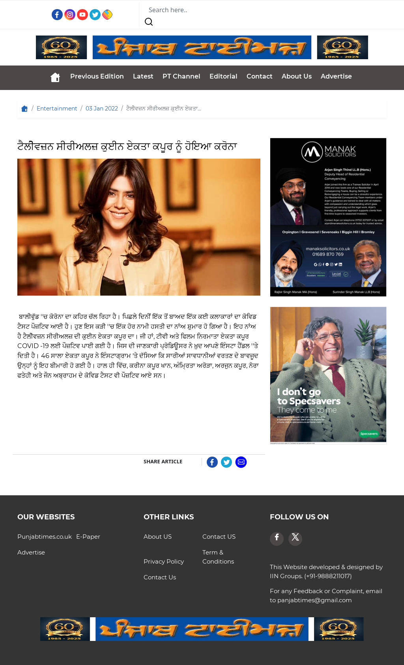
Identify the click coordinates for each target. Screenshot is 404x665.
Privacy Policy (164, 561)
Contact (260, 76)
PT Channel (181, 76)
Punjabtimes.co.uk (44, 536)
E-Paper (88, 536)
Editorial (223, 76)
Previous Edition (97, 76)
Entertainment (57, 108)
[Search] (187, 10)
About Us (297, 76)
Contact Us (160, 577)
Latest (143, 76)
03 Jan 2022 (102, 108)
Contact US (219, 536)
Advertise (336, 76)
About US (158, 536)
